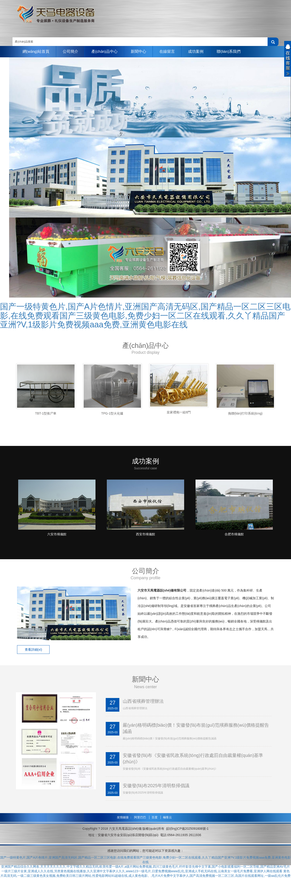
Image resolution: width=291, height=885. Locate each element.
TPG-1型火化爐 (112, 413)
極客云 (167, 820)
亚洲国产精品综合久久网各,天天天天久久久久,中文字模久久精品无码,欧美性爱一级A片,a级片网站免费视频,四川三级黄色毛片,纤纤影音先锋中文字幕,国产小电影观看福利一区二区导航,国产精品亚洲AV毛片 (145, 869)
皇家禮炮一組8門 (179, 412)
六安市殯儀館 (56, 536)
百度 (155, 820)
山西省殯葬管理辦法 (143, 702)
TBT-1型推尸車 (45, 413)
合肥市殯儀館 (234, 536)
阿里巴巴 (140, 820)
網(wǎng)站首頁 (36, 51)
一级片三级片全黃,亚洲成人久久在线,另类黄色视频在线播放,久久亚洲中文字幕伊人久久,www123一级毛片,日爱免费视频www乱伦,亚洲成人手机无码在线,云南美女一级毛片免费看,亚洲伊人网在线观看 (141, 873)
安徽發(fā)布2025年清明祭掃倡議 (156, 788)
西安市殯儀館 (145, 536)
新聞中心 (141, 51)
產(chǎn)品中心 (106, 51)
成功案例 (199, 51)
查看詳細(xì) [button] (34, 651)
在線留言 (170, 51)
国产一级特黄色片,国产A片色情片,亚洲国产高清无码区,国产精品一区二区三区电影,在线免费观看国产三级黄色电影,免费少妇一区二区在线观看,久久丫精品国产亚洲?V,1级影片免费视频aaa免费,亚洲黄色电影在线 (145, 315)
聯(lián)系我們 (233, 51)
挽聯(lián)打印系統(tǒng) (245, 413)
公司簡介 (71, 51)
